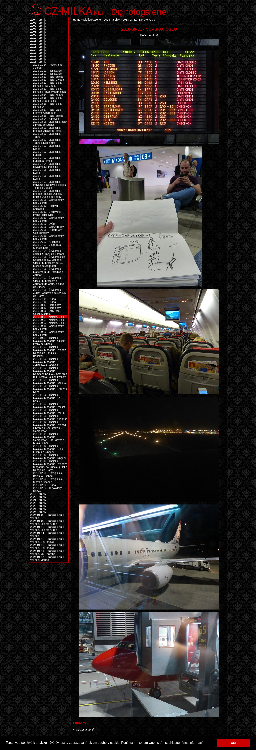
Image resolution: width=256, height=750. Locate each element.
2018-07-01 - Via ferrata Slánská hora (47, 246)
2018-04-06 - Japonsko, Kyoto (47, 177)
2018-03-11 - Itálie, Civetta (48, 79)
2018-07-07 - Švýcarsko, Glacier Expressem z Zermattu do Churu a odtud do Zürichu (48, 282)
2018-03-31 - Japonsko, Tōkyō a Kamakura (47, 141)
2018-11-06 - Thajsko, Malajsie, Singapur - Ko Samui (46, 397)
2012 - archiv (38, 43)
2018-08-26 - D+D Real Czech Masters (46, 312)
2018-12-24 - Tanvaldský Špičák (47, 489)
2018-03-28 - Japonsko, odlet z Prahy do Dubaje (50, 123)
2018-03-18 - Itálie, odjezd (48, 115)
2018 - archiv (112, 19)
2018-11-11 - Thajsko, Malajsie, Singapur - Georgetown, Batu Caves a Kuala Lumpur (48, 438)
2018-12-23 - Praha (44, 484)
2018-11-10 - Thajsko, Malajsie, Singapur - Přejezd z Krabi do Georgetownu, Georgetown (49, 426)
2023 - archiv (38, 505)
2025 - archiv (38, 511)
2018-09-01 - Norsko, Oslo (48, 319)
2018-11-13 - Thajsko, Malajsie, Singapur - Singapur (50, 456)
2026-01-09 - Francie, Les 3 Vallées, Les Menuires (47, 522)
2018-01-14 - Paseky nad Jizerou (47, 66)
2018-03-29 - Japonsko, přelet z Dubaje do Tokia (47, 129)
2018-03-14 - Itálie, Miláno (48, 94)
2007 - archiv (38, 28)
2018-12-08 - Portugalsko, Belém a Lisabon (48, 474)
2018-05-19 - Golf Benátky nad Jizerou (48, 219)
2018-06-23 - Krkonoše (46, 241)
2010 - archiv (38, 37)
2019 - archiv (38, 493)
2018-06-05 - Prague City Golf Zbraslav (47, 231)
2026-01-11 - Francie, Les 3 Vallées (47, 534)
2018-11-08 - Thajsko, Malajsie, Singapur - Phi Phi (49, 411)
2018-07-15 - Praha (44, 301)
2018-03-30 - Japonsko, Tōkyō (47, 135)
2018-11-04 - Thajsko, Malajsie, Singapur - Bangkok (50, 381)
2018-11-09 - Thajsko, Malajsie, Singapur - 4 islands (50, 417)
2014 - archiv (38, 49)
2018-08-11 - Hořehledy (47, 304)
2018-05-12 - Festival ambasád (45, 207)
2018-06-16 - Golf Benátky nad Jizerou (48, 237)
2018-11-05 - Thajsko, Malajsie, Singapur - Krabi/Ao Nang (50, 388)
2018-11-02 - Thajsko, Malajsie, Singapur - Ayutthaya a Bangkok (46, 361)
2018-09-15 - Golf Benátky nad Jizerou (48, 327)
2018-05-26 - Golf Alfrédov (48, 226)
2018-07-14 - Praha (44, 298)
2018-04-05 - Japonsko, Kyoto (47, 171)
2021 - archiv (38, 499)
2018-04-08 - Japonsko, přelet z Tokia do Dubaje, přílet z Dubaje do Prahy (47, 193)
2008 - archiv (38, 31)
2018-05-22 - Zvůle (44, 223)
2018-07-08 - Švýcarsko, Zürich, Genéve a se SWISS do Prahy (49, 292)
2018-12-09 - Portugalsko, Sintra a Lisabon (48, 480)
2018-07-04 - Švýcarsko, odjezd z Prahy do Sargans (48, 252)
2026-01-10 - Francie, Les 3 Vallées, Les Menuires (47, 528)
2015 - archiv (38, 52)
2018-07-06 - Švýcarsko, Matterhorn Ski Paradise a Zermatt (48, 271)
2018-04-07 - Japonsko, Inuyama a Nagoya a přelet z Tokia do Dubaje (49, 184)
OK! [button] (233, 742)
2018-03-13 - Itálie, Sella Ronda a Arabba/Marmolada (49, 90)
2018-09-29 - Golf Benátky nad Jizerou (48, 333)
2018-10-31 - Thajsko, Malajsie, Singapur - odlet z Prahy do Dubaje (49, 340)
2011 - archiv (38, 40)
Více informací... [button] (193, 742)
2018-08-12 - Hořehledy (47, 307)
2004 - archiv (38, 19)
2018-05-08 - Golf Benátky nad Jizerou (48, 201)
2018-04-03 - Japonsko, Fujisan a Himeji (47, 159)
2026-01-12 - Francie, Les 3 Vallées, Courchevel (47, 540)
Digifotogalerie (138, 12)
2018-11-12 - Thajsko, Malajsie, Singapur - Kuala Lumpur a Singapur (48, 448)
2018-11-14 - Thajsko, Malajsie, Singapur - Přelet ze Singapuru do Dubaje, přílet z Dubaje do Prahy (50, 465)
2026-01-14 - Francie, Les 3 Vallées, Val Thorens (47, 552)
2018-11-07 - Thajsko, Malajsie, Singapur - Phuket (49, 405)
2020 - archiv (38, 496)
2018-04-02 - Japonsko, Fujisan (47, 153)
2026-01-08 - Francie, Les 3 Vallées (47, 516)
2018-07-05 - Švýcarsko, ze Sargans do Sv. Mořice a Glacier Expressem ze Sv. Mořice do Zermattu (49, 261)
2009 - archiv (38, 34)
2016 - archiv (38, 55)
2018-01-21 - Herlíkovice (47, 70)
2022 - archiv (38, 502)
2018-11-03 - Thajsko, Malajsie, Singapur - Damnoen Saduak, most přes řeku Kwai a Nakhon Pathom (50, 372)
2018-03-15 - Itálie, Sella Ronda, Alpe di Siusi (47, 99)
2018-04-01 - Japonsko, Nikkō (47, 147)
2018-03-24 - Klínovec (46, 118)
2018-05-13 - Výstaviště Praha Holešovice (47, 213)
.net (74, 10)
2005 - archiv (38, 22)
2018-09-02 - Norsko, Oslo (48, 322)
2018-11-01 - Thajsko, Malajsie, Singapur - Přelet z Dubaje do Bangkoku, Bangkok (49, 351)
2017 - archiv (38, 58)
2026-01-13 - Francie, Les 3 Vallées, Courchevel (47, 546)
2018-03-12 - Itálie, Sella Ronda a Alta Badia (47, 84)
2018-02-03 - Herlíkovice (47, 73)
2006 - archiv (38, 25)
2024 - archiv (38, 508)
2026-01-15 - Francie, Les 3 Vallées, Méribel (47, 558)
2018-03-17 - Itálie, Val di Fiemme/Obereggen (47, 111)
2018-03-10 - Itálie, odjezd (48, 76)
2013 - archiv (38, 46)
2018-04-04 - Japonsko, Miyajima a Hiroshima (47, 165)
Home (76, 19)
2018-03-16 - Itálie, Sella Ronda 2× (47, 105)
